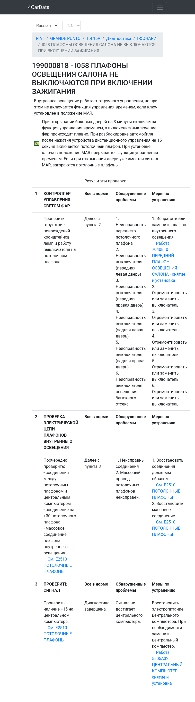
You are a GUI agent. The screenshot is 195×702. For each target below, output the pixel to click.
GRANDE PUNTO (65, 38)
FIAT (40, 38)
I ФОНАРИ (146, 38)
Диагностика (118, 38)
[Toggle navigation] (160, 7)
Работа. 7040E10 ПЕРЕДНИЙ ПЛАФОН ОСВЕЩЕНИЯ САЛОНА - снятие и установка (168, 262)
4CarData (38, 7)
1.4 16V (93, 38)
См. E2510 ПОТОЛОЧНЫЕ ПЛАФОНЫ (57, 565)
